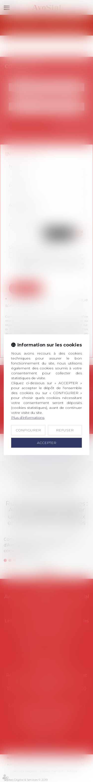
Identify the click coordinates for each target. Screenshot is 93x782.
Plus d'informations (27, 417)
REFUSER (65, 430)
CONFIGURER (28, 430)
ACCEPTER (46, 443)
